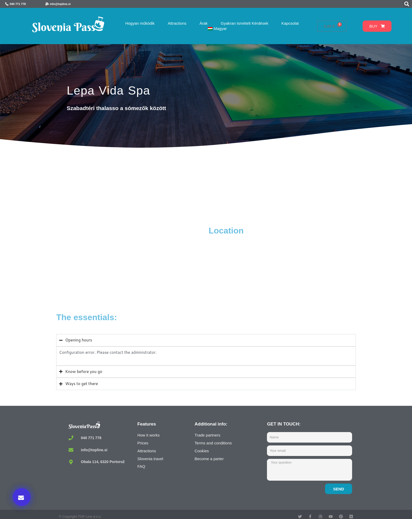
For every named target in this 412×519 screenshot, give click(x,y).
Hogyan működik (140, 23)
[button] (406, 4)
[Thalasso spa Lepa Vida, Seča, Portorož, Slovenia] (131, 264)
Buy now (295, 465)
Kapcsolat (290, 23)
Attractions (177, 23)
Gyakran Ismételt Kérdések (244, 23)
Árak (203, 23)
